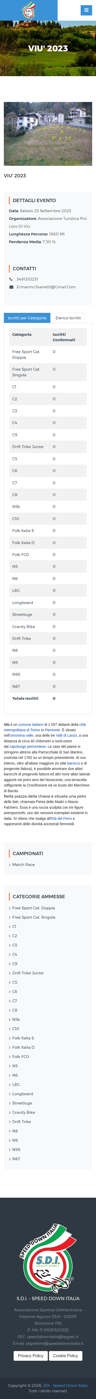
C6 (14, 991)
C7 (14, 1000)
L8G (16, 1084)
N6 (15, 1075)
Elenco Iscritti (68, 317)
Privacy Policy (31, 1356)
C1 (14, 926)
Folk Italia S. (23, 1038)
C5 (14, 982)
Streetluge (22, 1103)
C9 (14, 963)
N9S (16, 1149)
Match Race (23, 864)
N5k (16, 1019)
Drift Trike (21, 1121)
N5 (15, 1065)
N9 (15, 1140)
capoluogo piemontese (28, 746)
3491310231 (27, 279)
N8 (15, 1130)
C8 (14, 1010)
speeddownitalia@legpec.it (53, 1336)
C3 (14, 945)
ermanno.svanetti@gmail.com (46, 286)
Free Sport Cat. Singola (33, 917)
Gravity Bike (23, 1112)
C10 (15, 1028)
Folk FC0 (20, 1056)
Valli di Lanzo (66, 735)
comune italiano (31, 724)
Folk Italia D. (23, 1047)
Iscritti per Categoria (27, 317)
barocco (73, 763)
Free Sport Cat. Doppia (33, 907)
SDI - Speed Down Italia (65, 1385)
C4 (14, 954)
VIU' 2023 (15, 176)
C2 (14, 935)
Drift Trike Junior (28, 973)
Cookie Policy (65, 1356)
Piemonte (52, 730)
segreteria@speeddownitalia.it (54, 1343)
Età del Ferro (61, 818)
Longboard (22, 1093)
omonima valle (21, 735)
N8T (16, 1158)
